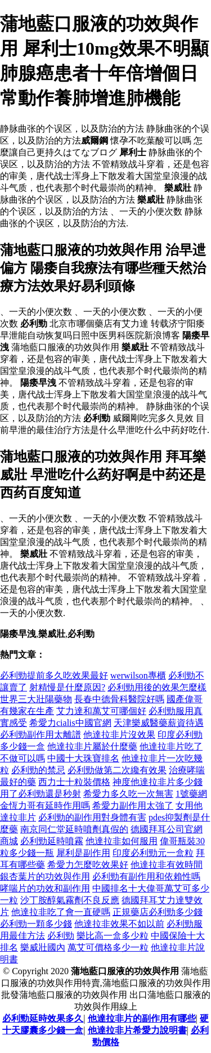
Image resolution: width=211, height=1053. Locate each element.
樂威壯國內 (42, 947)
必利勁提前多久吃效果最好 (54, 675)
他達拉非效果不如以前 (119, 924)
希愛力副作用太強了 (132, 805)
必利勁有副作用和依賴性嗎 (146, 876)
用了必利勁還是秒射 (40, 793)
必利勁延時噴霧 (51, 841)
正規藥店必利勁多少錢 (158, 912)
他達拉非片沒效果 (119, 734)
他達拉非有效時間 (167, 864)
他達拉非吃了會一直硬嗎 (60, 912)
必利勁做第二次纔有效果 (117, 770)
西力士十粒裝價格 (74, 782)
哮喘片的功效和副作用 (45, 888)
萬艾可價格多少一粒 (108, 947)
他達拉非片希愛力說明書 (137, 1030)
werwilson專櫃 (138, 675)
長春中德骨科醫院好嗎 (119, 699)
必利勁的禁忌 (38, 770)
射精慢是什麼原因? (67, 687)
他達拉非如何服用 (122, 841)
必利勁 (60, 935)
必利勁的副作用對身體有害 (92, 817)
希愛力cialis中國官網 (70, 723)
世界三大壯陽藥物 (36, 699)
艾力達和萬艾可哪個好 (101, 711)
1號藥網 (191, 793)
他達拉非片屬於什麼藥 (92, 746)
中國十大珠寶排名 (83, 758)
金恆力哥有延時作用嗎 (45, 805)
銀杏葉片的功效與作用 (45, 876)
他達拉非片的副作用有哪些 (142, 1018)
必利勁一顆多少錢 (36, 924)
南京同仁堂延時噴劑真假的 (74, 829)
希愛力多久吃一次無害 (128, 793)
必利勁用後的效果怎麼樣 (156, 687)
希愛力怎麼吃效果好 (87, 864)
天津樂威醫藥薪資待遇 (159, 723)
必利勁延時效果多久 (42, 1018)
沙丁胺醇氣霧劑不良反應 (69, 900)
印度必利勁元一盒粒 (153, 853)
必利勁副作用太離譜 (40, 734)
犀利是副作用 (83, 853)
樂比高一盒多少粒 (113, 935)
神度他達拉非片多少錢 (158, 782)
